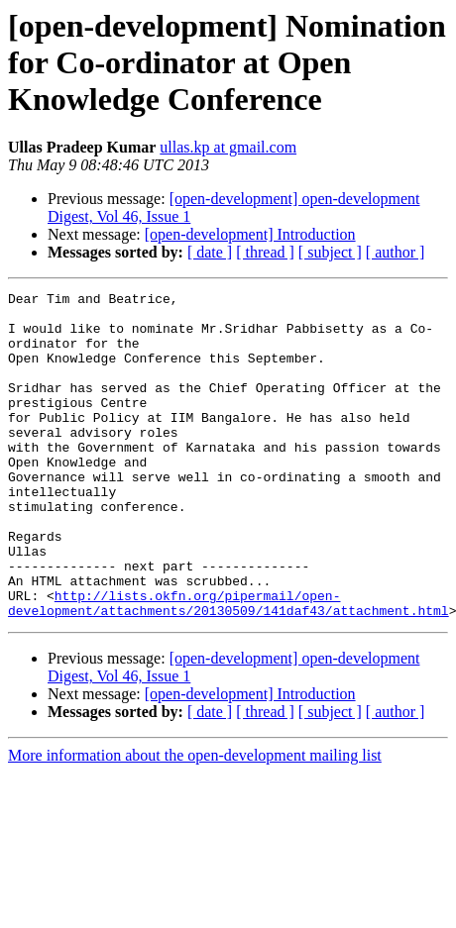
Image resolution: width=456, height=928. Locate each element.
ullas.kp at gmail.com (228, 147)
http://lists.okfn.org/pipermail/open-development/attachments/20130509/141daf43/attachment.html (228, 666)
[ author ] (395, 252)
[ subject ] (330, 252)
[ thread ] (265, 252)
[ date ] (209, 252)
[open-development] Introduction (250, 234)
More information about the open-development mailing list (195, 820)
